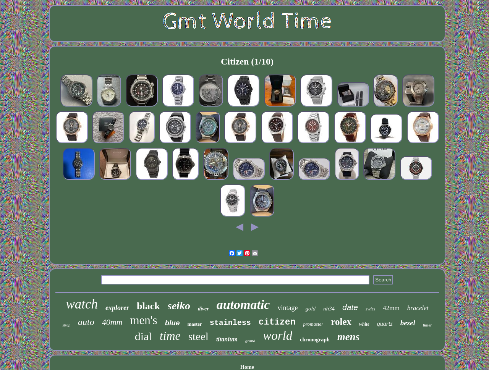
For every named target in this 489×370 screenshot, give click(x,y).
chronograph (315, 340)
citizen (277, 322)
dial (143, 336)
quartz (385, 323)
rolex (341, 322)
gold (310, 308)
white (364, 324)
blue (172, 323)
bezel (407, 323)
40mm (112, 322)
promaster (313, 324)
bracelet (418, 308)
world (277, 336)
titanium (227, 339)
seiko (179, 306)
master (195, 324)
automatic (243, 304)
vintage (287, 308)
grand (250, 340)
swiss (370, 309)
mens (348, 337)
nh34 (329, 308)
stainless (230, 322)
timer (427, 325)
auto (86, 322)
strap (66, 325)
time (170, 336)
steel (198, 336)
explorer (117, 308)
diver (203, 309)
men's (143, 320)
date (350, 307)
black (148, 306)
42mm (391, 308)
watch (82, 304)
